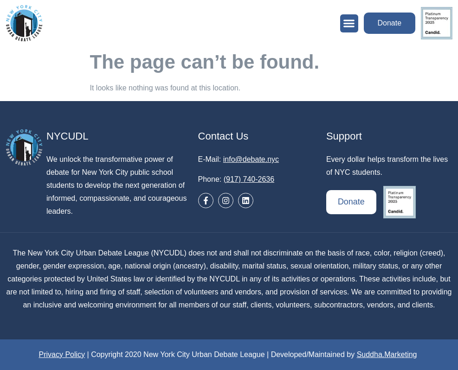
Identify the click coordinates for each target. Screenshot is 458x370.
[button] (349, 23)
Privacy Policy (62, 354)
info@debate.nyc (251, 159)
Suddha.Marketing (387, 354)
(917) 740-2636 (249, 179)
